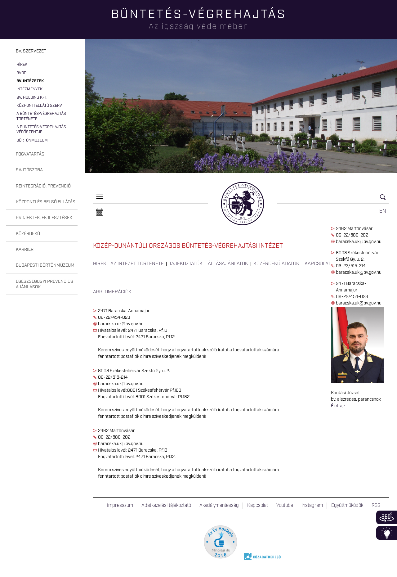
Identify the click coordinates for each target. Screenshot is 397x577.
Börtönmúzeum (32, 140)
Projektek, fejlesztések (44, 218)
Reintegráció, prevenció (43, 186)
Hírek (21, 64)
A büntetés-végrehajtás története (41, 116)
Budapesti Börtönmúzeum (45, 265)
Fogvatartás (30, 154)
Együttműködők (347, 506)
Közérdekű (28, 234)
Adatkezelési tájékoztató (166, 506)
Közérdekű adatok (276, 264)
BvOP (21, 73)
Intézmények (29, 89)
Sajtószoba (29, 170)
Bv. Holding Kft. (31, 97)
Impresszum (120, 506)
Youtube (284, 506)
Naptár (99, 212)
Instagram (312, 506)
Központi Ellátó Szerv (39, 105)
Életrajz (338, 406)
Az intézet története (137, 264)
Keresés (384, 199)
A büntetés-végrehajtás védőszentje (41, 129)
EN (382, 211)
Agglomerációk (112, 292)
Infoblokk (386, 533)
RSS (376, 506)
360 (386, 517)
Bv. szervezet (31, 51)
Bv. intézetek (30, 81)
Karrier (24, 249)
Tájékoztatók (186, 264)
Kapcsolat (318, 264)
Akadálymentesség (219, 506)
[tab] (42, 51)
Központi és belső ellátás (45, 202)
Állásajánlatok (228, 264)
